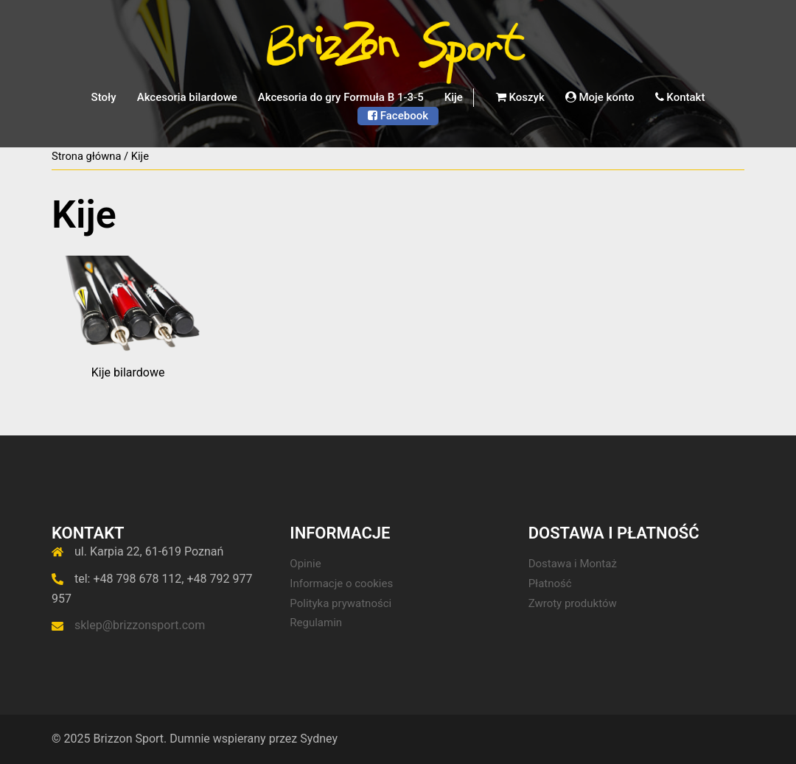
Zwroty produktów (572, 603)
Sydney (319, 739)
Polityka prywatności (340, 603)
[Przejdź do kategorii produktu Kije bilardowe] (128, 317)
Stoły (103, 97)
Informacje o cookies (341, 583)
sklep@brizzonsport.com (139, 625)
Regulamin (316, 622)
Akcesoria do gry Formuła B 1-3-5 (341, 97)
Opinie (305, 563)
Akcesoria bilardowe (187, 97)
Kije (453, 97)
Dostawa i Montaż (572, 563)
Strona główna (86, 156)
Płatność (550, 583)
